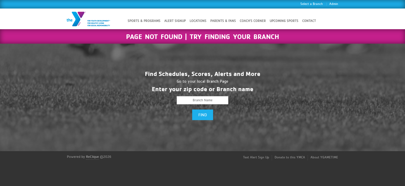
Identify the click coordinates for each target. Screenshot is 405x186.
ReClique (92, 157)
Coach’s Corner (253, 21)
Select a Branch (311, 4)
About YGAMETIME (324, 157)
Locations (198, 21)
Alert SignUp (175, 21)
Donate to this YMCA (290, 157)
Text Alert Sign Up (256, 157)
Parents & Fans (223, 21)
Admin (333, 4)
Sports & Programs (144, 21)
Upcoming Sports (284, 21)
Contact (309, 21)
